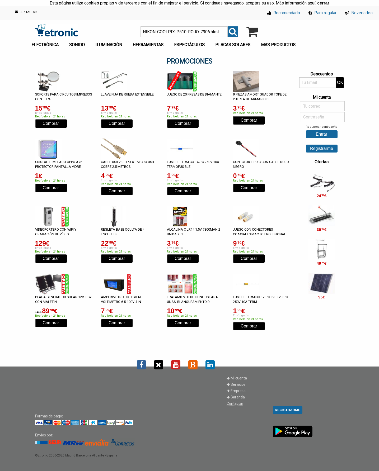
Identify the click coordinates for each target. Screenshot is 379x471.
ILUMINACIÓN (108, 44)
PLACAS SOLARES (232, 44)
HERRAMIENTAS (148, 44)
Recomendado (283, 12)
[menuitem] (46, 43)
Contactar (235, 403)
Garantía (236, 397)
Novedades (359, 12)
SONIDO (77, 44)
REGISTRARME (287, 410)
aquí (311, 3)
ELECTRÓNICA (45, 44)
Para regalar (322, 12)
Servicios (236, 384)
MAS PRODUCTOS (278, 44)
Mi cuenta (237, 378)
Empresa (236, 391)
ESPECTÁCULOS (189, 44)
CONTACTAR (26, 12)
